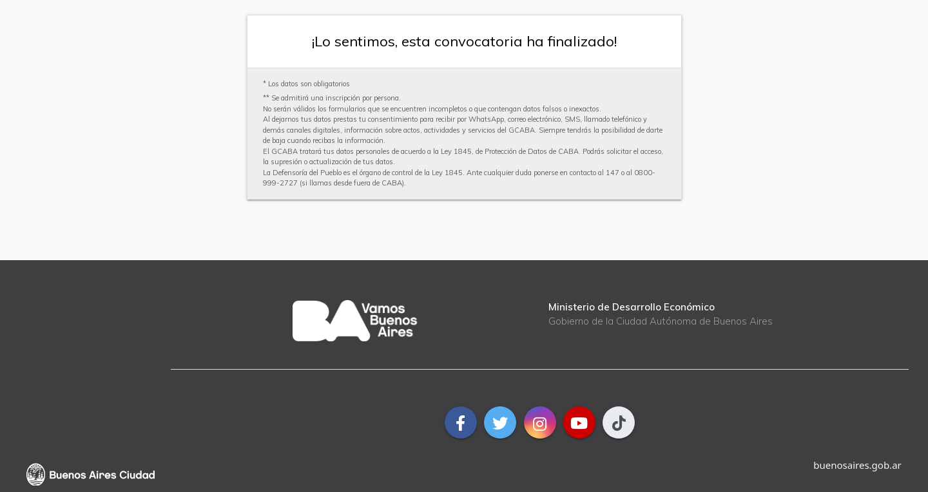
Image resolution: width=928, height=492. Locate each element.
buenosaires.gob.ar (857, 465)
